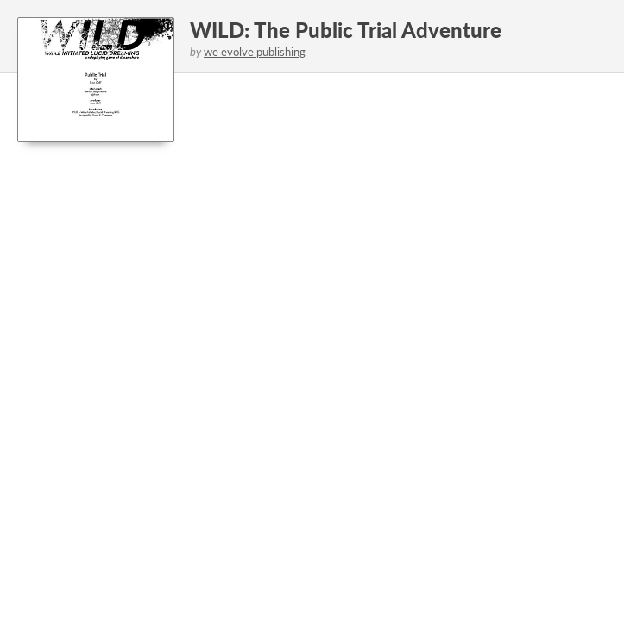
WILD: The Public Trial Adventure (345, 29)
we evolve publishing (255, 52)
